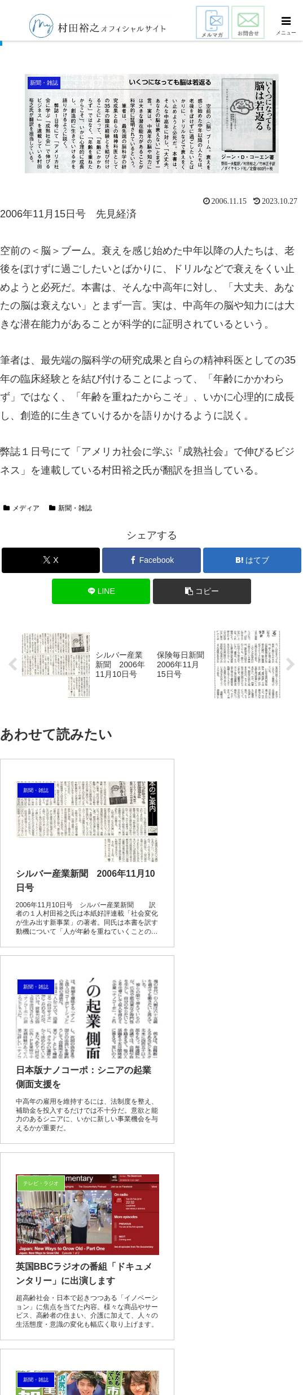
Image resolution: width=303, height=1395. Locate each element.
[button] (202, 591)
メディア (21, 508)
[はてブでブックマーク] (252, 560)
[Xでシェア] (51, 560)
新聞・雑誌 (70, 508)
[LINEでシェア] (101, 591)
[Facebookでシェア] (151, 560)
